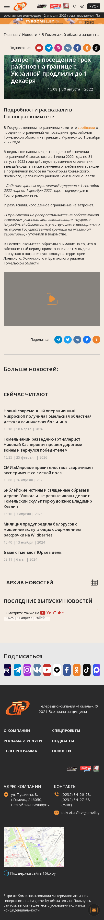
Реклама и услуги (23, 740)
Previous (40, 617)
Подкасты (63, 740)
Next (43, 617)
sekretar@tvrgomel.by (80, 812)
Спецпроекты (66, 730)
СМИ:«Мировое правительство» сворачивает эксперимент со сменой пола (49, 470)
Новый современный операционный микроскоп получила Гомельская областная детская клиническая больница (48, 416)
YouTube (52, 613)
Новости (29, 34)
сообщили (86, 127)
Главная (11, 34)
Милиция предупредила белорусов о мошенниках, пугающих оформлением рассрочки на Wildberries (42, 529)
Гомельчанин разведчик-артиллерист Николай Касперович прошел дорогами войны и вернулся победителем (43, 444)
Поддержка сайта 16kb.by (33, 873)
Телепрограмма (20, 750)
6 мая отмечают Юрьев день (33, 552)
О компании (17, 730)
